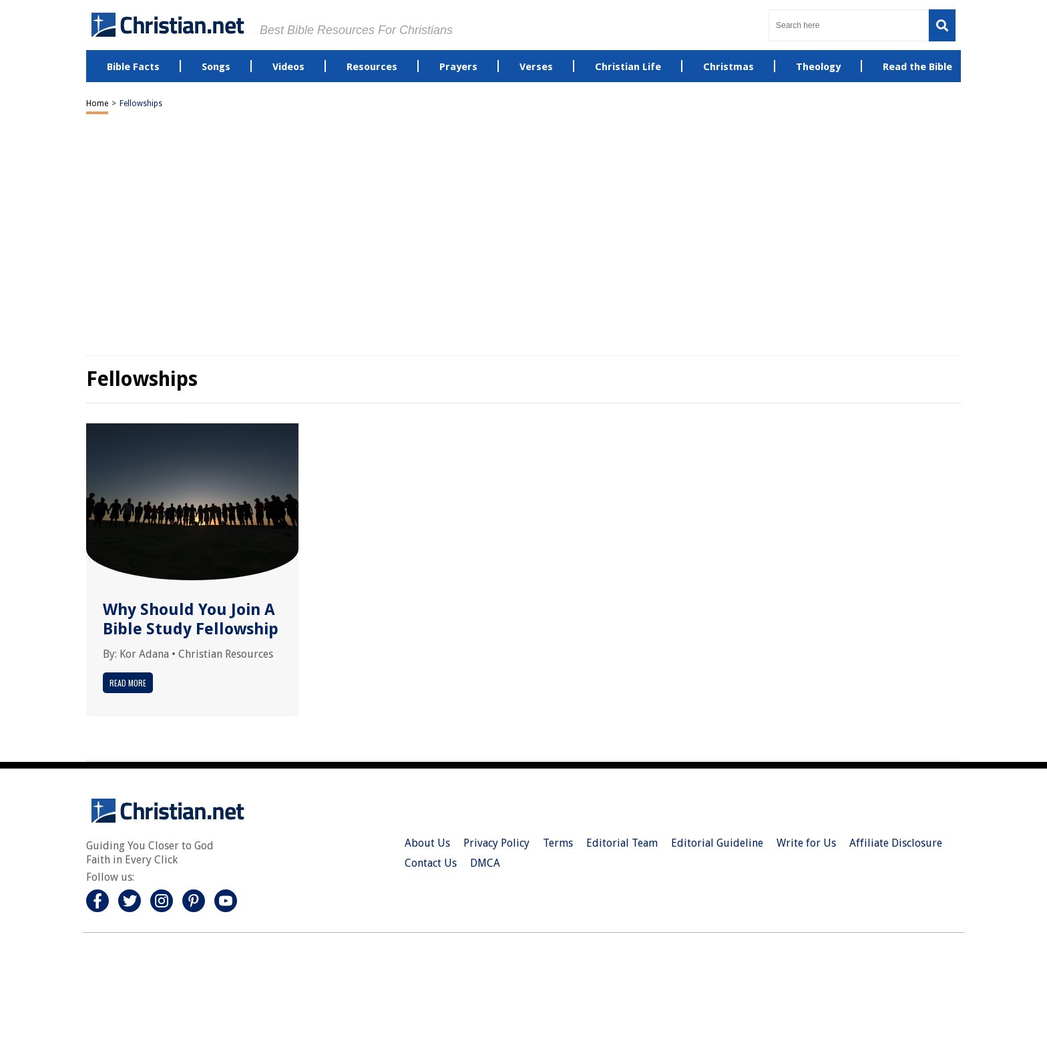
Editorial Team (622, 843)
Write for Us (806, 843)
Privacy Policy (496, 843)
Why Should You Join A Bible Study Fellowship (190, 619)
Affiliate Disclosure (895, 843)
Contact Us (431, 863)
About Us (427, 843)
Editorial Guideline (717, 843)
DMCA (485, 863)
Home (97, 103)
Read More (128, 682)
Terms (558, 843)
